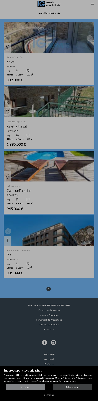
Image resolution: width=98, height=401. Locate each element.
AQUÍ (54, 378)
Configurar (49, 394)
